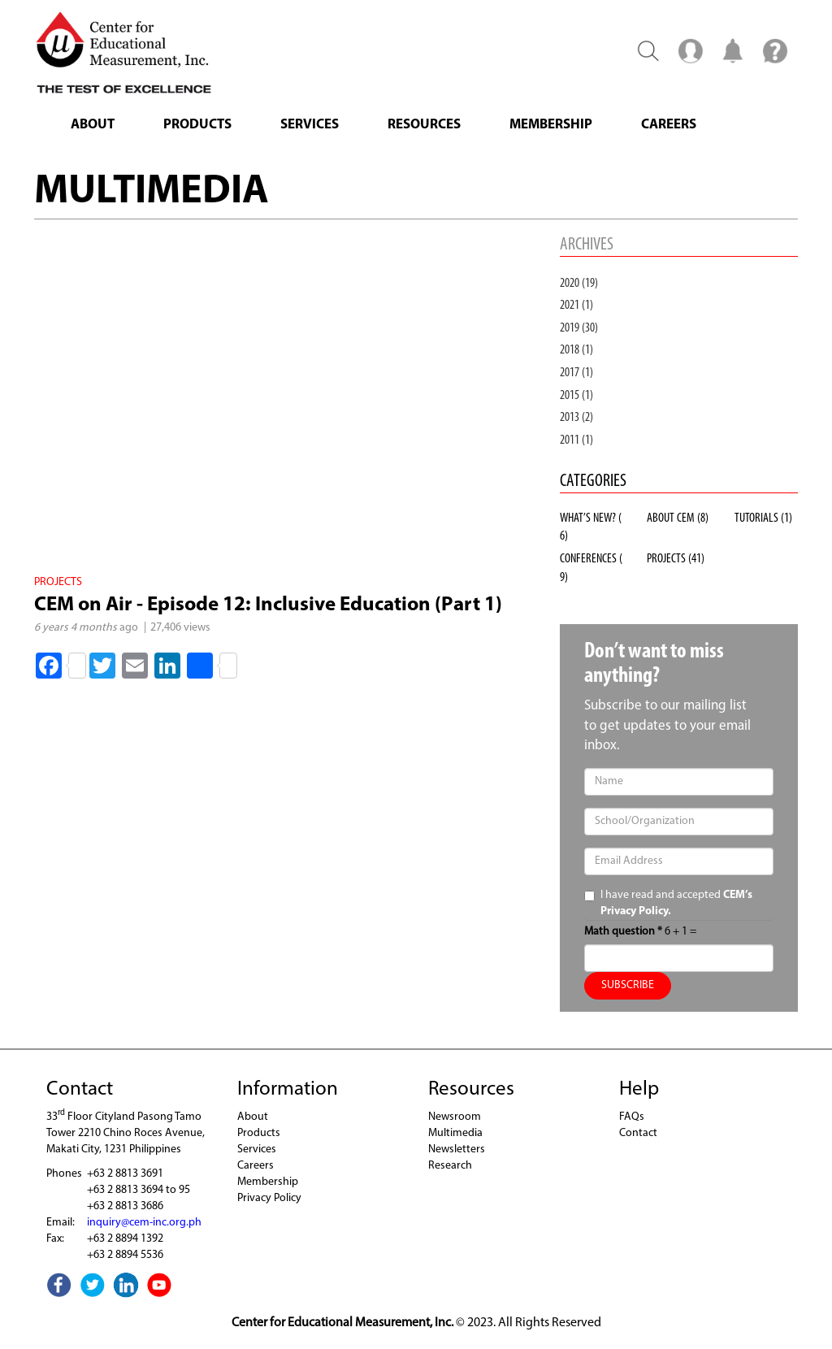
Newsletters (456, 1149)
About (93, 125)
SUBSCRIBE (627, 985)
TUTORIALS (763, 518)
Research (450, 1166)
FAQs (631, 1117)
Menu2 (691, 50)
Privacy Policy (269, 1198)
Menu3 (775, 50)
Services (309, 125)
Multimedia (455, 1133)
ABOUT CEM (677, 518)
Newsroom (454, 1117)
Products (197, 125)
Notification (733, 50)
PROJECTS (675, 559)
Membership (550, 125)
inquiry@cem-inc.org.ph (144, 1223)
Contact (638, 1133)
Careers (668, 125)
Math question (623, 932)
